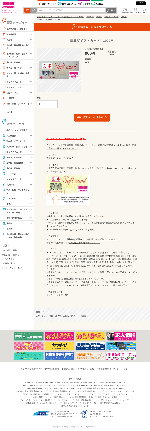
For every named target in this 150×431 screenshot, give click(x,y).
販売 (34, 10)
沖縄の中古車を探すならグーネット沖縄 (43, 388)
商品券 (7, 39)
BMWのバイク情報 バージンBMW (36, 394)
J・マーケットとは (11, 269)
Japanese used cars (84, 385)
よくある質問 (8, 260)
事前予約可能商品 (12, 219)
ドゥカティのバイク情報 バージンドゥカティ (69, 394)
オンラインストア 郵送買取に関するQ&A (66, 138)
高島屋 (124, 17)
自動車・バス (10, 93)
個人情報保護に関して (53, 369)
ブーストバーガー (123, 400)
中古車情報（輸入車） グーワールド (84, 382)
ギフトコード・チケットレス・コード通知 (15, 211)
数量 (39, 98)
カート (144, 12)
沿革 (74, 369)
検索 (113, 10)
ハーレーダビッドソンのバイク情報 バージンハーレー (114, 391)
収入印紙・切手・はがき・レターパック (14, 55)
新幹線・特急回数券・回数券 (15, 46)
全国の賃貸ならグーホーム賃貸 (45, 397)
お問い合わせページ (108, 239)
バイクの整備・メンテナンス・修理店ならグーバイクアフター (44, 400)
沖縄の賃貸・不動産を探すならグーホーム (110, 385)
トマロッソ (110, 400)
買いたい (69, 4)
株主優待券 (9, 34)
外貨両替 (86, 4)
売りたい (49, 4)
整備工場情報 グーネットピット (112, 382)
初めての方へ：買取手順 (15, 29)
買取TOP (89, 17)
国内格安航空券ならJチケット (112, 403)
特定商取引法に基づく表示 (31, 369)
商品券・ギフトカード (14, 141)
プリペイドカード (12, 82)
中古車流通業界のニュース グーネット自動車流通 (72, 391)
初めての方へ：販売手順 (15, 131)
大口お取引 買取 (9, 252)
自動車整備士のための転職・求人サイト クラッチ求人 (47, 403)
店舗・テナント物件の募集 (100, 369)
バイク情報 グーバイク (66, 385)
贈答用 (7, 204)
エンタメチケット (12, 87)
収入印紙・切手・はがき (15, 147)
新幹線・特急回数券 (13, 163)
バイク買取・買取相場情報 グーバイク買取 (87, 400)
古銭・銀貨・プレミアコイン (15, 105)
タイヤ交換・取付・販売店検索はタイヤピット (32, 391)
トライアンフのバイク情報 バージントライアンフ (107, 394)
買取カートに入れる (93, 117)
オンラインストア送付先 (57, 295)
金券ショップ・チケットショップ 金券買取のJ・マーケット (60, 17)
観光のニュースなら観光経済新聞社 (73, 397)
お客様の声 (7, 264)
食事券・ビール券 (12, 68)
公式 (140, 3)
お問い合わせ (124, 12)
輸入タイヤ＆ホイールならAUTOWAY (108, 388)
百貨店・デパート (111, 17)
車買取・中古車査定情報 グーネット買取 (39, 385)
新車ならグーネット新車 (59, 382)
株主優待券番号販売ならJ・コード (75, 406)
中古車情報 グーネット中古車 (36, 382)
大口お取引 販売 (9, 256)
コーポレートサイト (121, 369)
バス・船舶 (9, 199)
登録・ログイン (135, 12)
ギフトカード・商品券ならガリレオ (84, 403)
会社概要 (66, 369)
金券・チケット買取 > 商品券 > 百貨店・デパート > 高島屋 (61, 316)
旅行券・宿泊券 (11, 62)
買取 (27, 10)
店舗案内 (99, 4)
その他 (7, 112)
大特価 (7, 224)
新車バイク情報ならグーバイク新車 (103, 397)
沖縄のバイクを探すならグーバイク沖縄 (76, 388)
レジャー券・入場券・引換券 (15, 75)
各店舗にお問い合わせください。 (84, 242)
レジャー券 (9, 174)
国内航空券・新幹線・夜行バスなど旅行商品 (15, 236)
